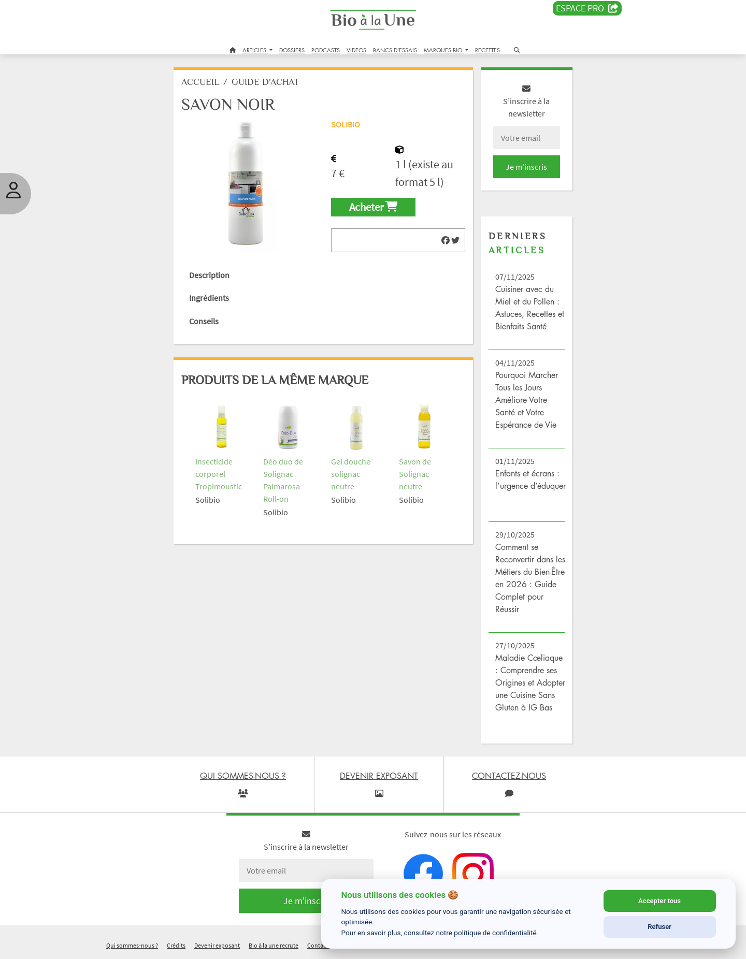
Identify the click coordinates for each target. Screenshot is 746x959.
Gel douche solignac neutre (350, 473)
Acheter (373, 207)
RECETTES (487, 50)
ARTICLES (255, 50)
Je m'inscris (526, 167)
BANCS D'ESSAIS (395, 50)
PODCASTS (325, 50)
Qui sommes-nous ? (132, 945)
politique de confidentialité (495, 932)
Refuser (659, 927)
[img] (445, 240)
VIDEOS (356, 50)
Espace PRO (587, 8)
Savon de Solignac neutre (415, 473)
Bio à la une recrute (273, 945)
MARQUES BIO (444, 50)
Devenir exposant (217, 945)
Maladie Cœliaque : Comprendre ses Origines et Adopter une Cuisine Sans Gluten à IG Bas (530, 682)
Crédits (176, 945)
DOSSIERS (292, 50)
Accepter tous (659, 901)
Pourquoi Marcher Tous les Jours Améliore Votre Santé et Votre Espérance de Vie (526, 399)
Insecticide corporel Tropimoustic (218, 473)
